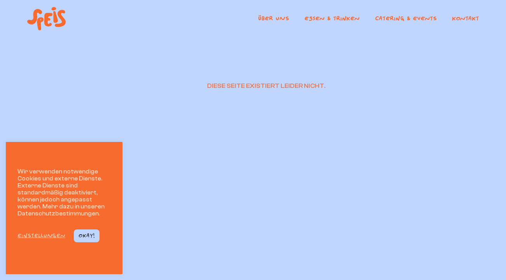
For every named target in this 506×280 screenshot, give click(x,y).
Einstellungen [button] (41, 235)
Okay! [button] (87, 235)
